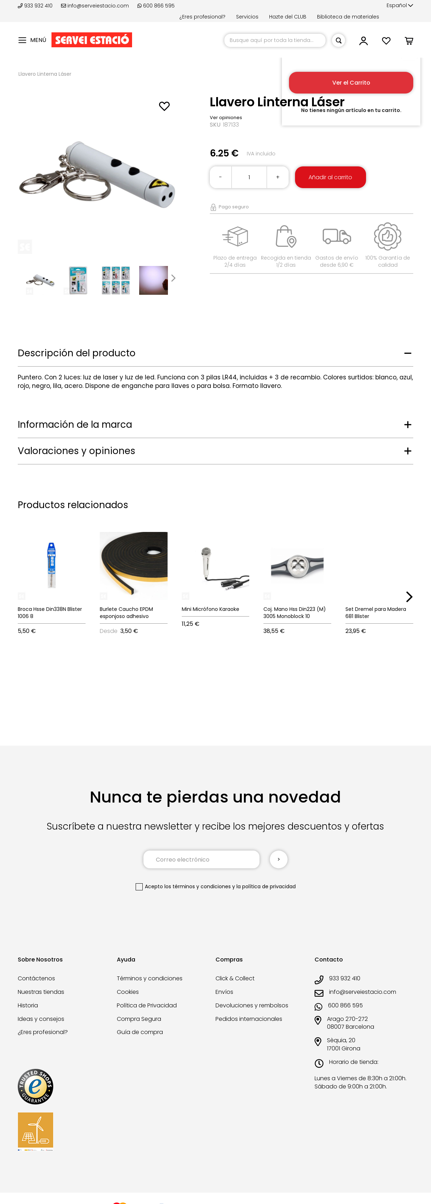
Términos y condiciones (149, 978)
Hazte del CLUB (287, 16)
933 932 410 (36, 5)
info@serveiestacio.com (95, 5)
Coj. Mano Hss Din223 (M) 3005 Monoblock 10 (294, 613)
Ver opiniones (226, 117)
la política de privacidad (266, 886)
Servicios (247, 16)
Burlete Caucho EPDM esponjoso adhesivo (126, 613)
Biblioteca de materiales (348, 16)
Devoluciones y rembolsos (252, 1005)
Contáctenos (36, 978)
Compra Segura (139, 1019)
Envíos (224, 992)
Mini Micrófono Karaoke (210, 609)
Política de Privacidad (147, 1005)
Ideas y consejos (41, 1019)
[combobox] (275, 40)
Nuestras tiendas (41, 992)
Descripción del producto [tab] (77, 353)
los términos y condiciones (197, 886)
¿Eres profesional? (202, 16)
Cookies (128, 992)
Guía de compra (140, 1032)
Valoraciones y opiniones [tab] (76, 450)
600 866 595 (156, 5)
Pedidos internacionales (249, 1019)
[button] (400, 6)
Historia (28, 1005)
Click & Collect (235, 978)
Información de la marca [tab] (75, 424)
